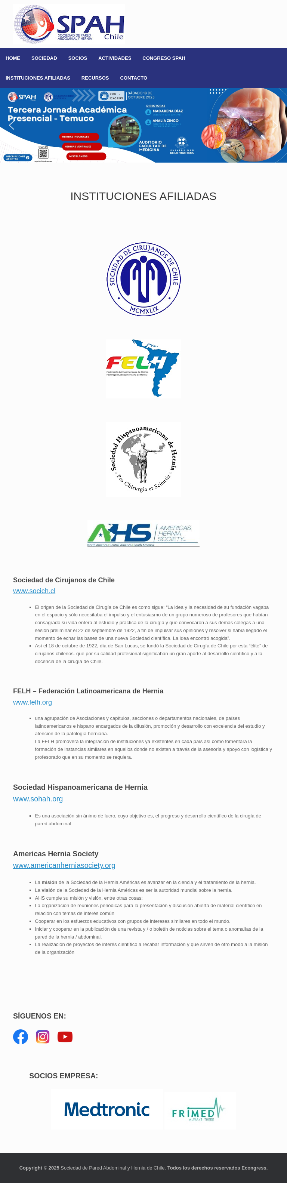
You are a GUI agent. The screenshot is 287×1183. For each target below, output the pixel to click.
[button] (143, 125)
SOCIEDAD (44, 58)
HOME (13, 58)
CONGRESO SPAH (163, 58)
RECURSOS (95, 78)
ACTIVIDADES (114, 58)
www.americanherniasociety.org (64, 865)
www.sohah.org (38, 799)
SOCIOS (77, 58)
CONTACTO (133, 78)
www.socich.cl (34, 591)
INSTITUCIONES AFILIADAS (38, 78)
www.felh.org (32, 702)
